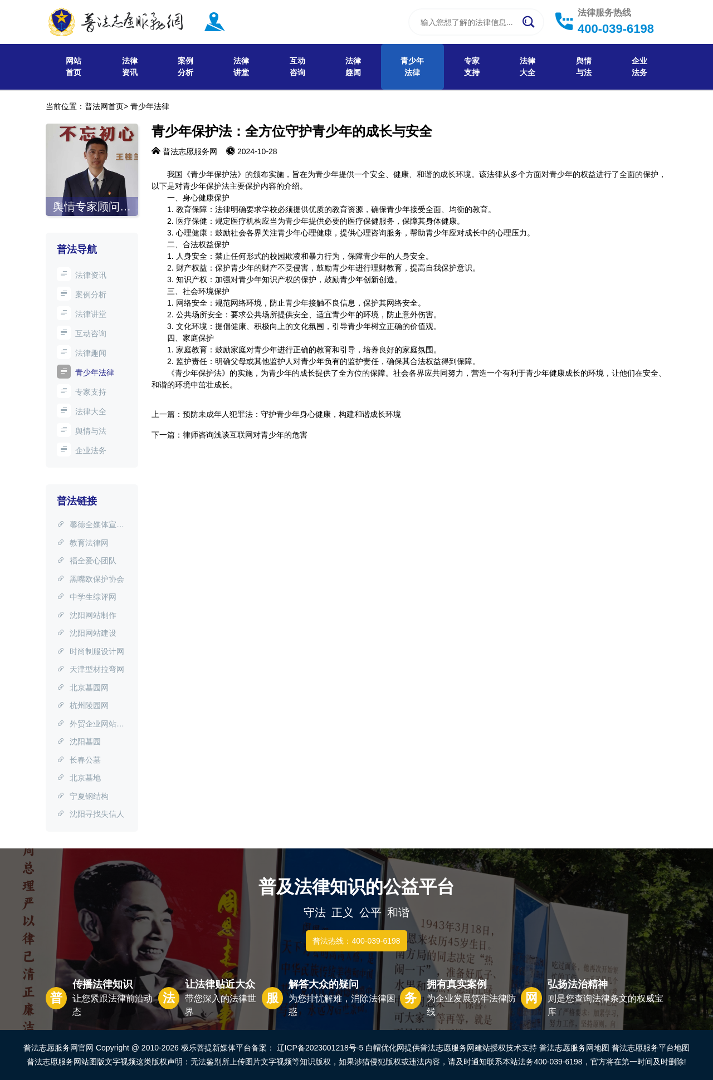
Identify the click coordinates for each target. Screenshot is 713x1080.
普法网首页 (104, 106)
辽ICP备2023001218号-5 (320, 1047)
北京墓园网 (83, 687)
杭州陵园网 (83, 705)
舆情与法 (584, 66)
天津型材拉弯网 (90, 669)
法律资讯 (130, 66)
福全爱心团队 (86, 560)
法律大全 (527, 66)
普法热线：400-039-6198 (356, 940)
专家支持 (472, 66)
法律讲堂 (241, 66)
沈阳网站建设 (86, 633)
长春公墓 (79, 759)
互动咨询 (297, 66)
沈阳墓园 (79, 741)
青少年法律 (412, 66)
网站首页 (73, 66)
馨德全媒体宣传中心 (90, 525)
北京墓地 (79, 777)
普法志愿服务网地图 (574, 1047)
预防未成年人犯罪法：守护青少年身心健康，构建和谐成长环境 (292, 414)
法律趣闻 (353, 66)
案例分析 (185, 66)
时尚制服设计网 (90, 651)
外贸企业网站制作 (90, 724)
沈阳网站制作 (86, 615)
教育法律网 (83, 542)
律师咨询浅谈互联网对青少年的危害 (245, 434)
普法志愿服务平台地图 (651, 1047)
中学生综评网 (86, 596)
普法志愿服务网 (190, 151)
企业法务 (639, 66)
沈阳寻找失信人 (90, 813)
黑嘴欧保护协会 (90, 579)
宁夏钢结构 (83, 796)
